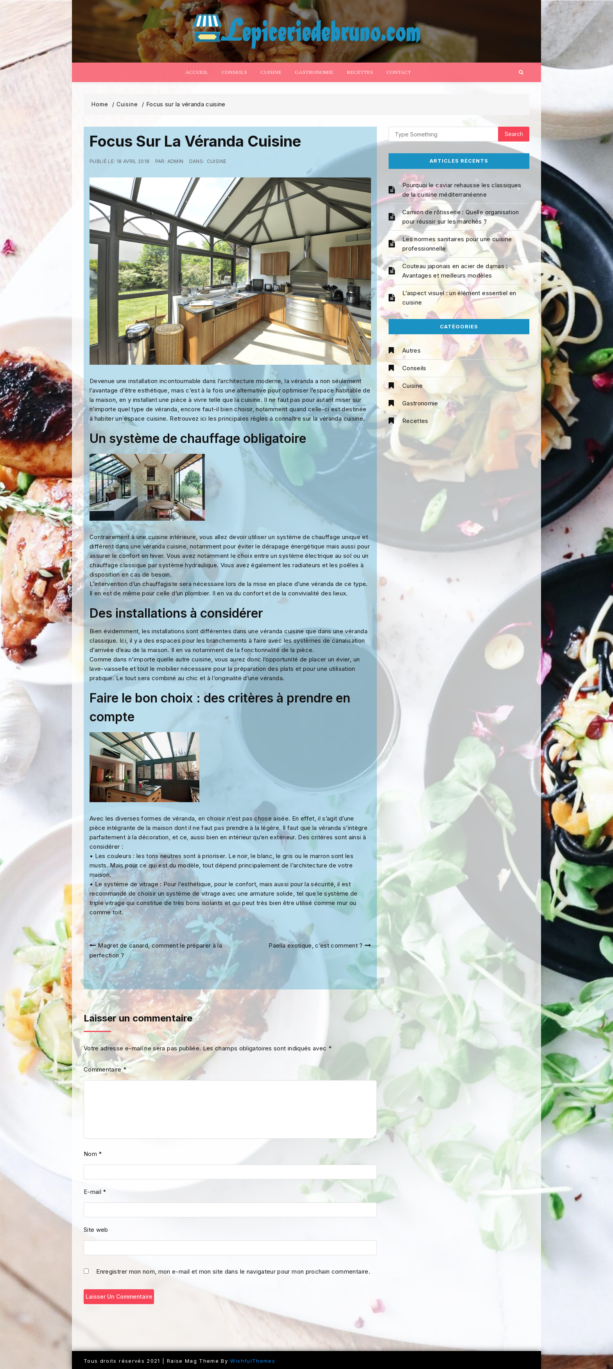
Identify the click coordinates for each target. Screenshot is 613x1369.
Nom (93, 1154)
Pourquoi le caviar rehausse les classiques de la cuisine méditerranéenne (462, 189)
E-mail (95, 1191)
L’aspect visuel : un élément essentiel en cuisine (459, 297)
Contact (399, 72)
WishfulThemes (252, 1361)
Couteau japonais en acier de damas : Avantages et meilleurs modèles (455, 270)
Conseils (234, 72)
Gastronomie (314, 72)
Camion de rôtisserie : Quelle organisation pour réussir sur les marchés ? (460, 216)
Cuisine (270, 72)
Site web (96, 1229)
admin (175, 161)
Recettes (360, 72)
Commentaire (105, 1069)
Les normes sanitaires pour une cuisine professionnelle (457, 243)
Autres (411, 350)
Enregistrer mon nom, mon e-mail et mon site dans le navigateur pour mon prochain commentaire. (233, 1272)
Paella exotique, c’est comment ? (315, 945)
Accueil (196, 72)
